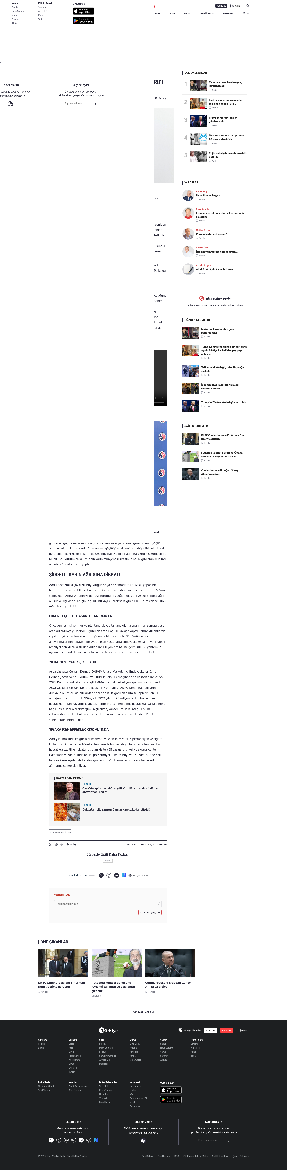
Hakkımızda (135, 1086)
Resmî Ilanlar (105, 1090)
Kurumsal (135, 1082)
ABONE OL (221, 6)
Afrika (133, 1055)
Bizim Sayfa (44, 1082)
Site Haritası (164, 1156)
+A (118, 214)
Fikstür (102, 1051)
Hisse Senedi (75, 1055)
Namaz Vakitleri (46, 1086)
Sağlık (53, 73)
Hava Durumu (166, 1047)
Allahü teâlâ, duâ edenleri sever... (216, 269)
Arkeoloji (195, 1047)
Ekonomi (73, 1039)
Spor (101, 1039)
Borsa (71, 1043)
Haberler (103, 1094)
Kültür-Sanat (197, 1039)
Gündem (42, 1039)
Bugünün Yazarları (78, 1086)
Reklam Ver (135, 1106)
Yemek (163, 1051)
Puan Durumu (106, 1047)
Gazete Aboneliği (138, 1098)
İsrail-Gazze (135, 1059)
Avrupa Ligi (104, 1059)
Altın (71, 1047)
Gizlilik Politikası (220, 1156)
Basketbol (104, 1063)
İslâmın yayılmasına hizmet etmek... (217, 251)
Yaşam (163, 1039)
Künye (133, 1094)
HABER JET (228, 14)
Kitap (193, 1051)
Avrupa (133, 1047)
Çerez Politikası (241, 1156)
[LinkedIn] (116, 875)
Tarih (193, 1055)
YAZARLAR (66, 14)
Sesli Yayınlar (44, 1090)
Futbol (102, 1043)
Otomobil (73, 1067)
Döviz (71, 1051)
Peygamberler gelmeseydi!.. (212, 234)
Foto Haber (104, 1102)
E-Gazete (55, 6)
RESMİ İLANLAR (207, 14)
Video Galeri (105, 1098)
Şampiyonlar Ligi (107, 1055)
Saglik (163, 1043)
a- (112, 214)
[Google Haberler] (138, 875)
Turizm (72, 1071)
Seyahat (164, 1055)
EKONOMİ (140, 14)
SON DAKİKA (46, 14)
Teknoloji (103, 1086)
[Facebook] (108, 875)
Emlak (72, 1063)
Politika (41, 1043)
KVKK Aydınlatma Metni (195, 1156)
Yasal (132, 1102)
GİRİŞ (237, 6)
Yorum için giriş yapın (150, 912)
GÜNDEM (105, 14)
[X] (101, 875)
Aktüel (163, 1059)
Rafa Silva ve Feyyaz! (208, 195)
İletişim (133, 1090)
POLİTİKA (122, 14)
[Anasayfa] (108, 1030)
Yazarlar (73, 1082)
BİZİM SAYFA (85, 14)
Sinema (194, 1043)
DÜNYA (157, 14)
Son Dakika (147, 1156)
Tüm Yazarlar (75, 1090)
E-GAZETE (210, 1030)
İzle (247, 14)
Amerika (134, 1051)
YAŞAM (187, 14)
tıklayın (239, 305)
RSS (176, 1156)
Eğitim (41, 1047)
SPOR (172, 14)
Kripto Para (74, 1059)
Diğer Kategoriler (108, 1082)
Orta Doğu (135, 1043)
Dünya (133, 1039)
